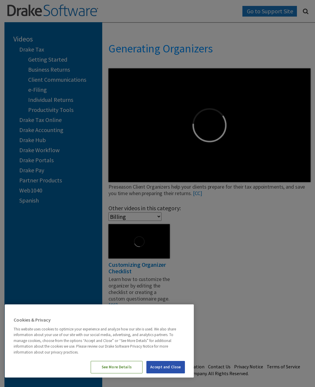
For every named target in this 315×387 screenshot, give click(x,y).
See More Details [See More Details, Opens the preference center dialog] (117, 367)
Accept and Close (165, 367)
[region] (99, 341)
